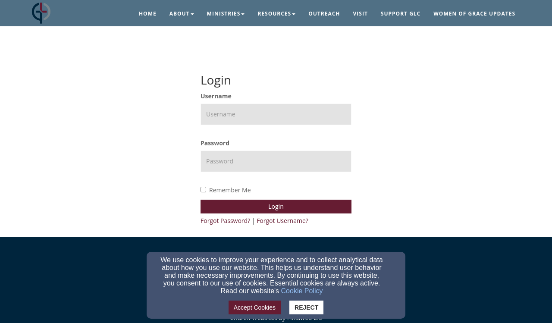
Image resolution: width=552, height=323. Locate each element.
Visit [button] (360, 13)
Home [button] (148, 13)
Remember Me (226, 190)
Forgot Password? (225, 220)
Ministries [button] (226, 13)
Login (275, 206)
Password (215, 143)
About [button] (181, 13)
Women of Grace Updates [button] (474, 13)
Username (216, 96)
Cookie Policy (302, 291)
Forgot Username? (282, 220)
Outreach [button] (324, 13)
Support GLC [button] (400, 13)
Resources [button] (276, 13)
